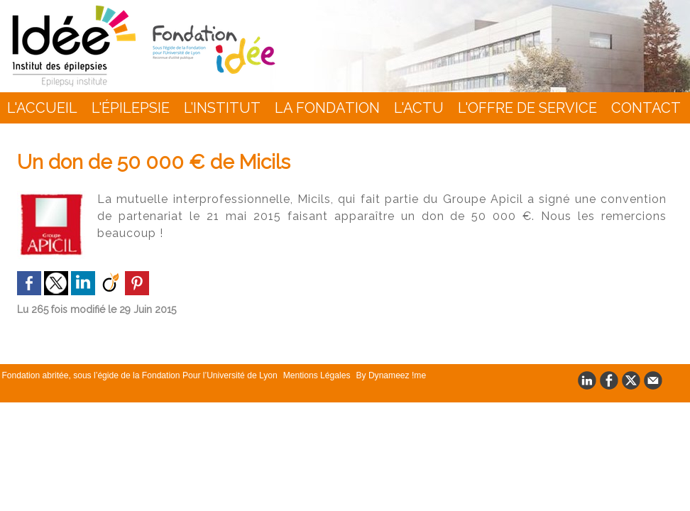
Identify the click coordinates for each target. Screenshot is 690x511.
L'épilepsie (131, 107)
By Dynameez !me (387, 375)
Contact (646, 107)
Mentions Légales (314, 375)
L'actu (419, 107)
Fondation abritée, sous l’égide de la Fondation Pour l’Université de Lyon (139, 375)
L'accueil (42, 107)
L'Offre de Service (527, 107)
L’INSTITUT (222, 107)
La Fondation (327, 107)
